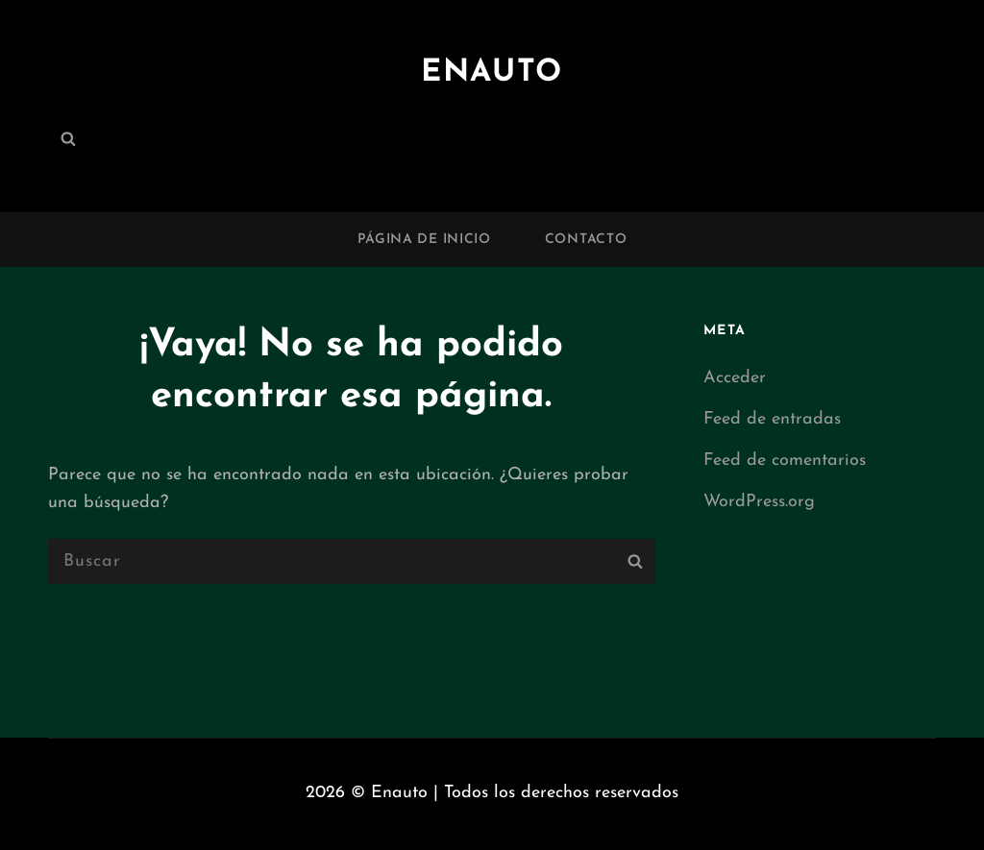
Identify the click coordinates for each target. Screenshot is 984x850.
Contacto (586, 239)
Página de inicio (424, 239)
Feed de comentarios (784, 460)
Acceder (734, 378)
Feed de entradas (772, 419)
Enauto (492, 73)
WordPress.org (759, 502)
